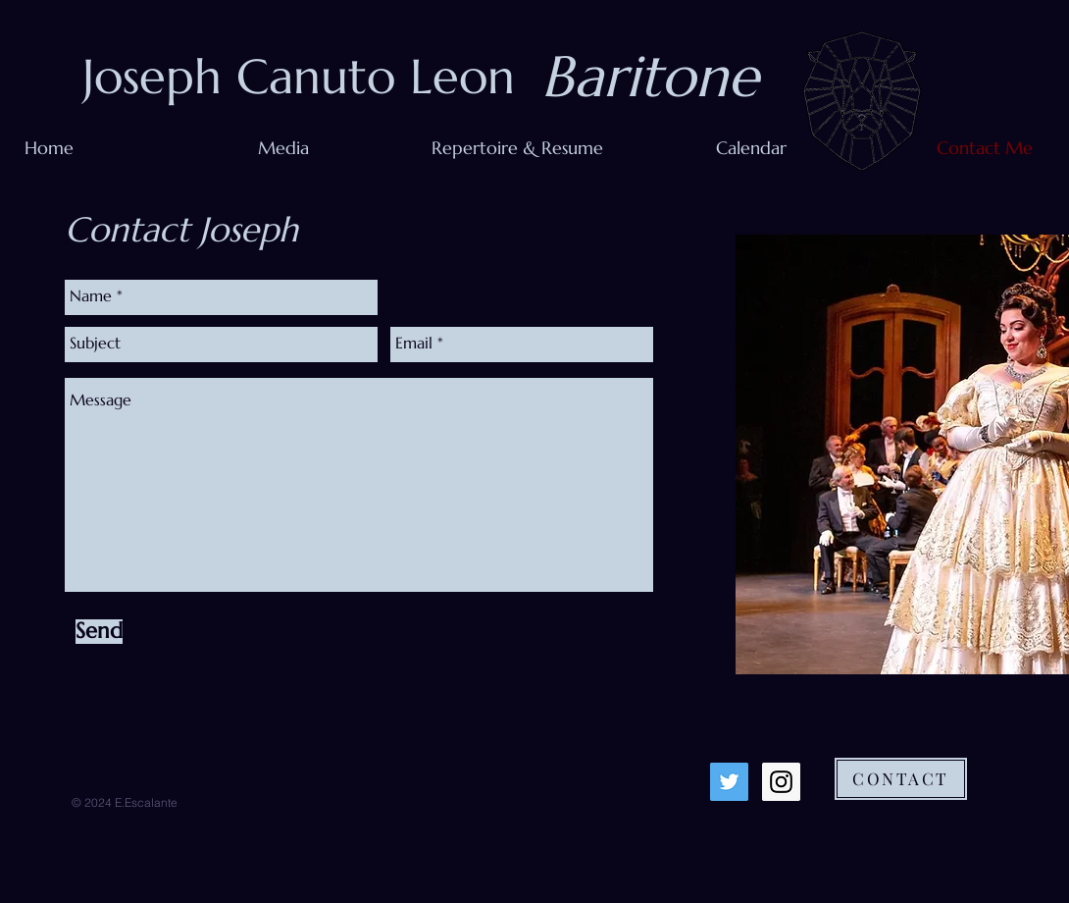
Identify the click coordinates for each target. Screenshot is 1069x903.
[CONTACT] (901, 779)
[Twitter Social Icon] (729, 782)
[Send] (99, 631)
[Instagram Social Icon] (781, 782)
